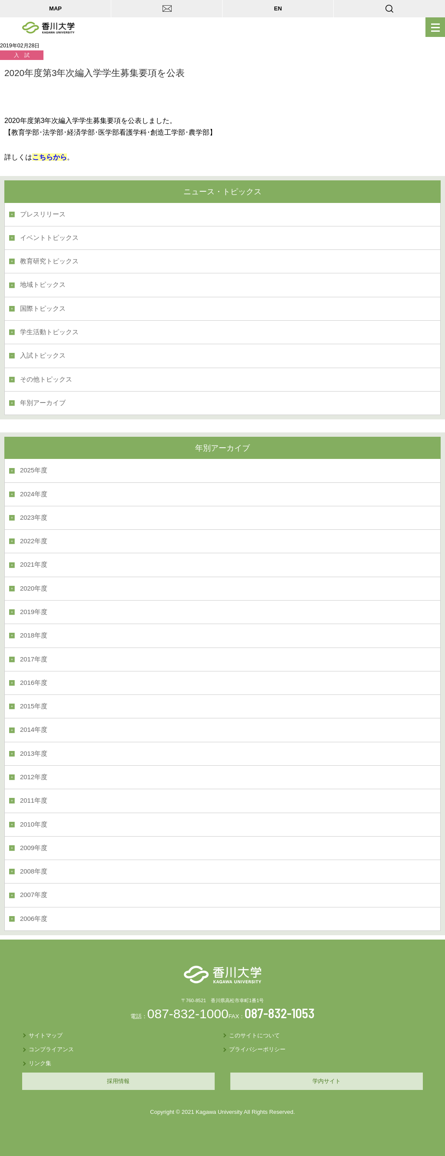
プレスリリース (43, 214)
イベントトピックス (49, 237)
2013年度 (33, 753)
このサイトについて (254, 1035)
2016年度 (33, 682)
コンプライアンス (51, 1049)
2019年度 (33, 611)
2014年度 (33, 729)
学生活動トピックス (49, 332)
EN (278, 8)
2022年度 (33, 541)
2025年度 (33, 470)
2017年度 (33, 659)
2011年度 (33, 800)
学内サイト (326, 1081)
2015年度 (33, 706)
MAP (55, 8)
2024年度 (33, 494)
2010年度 (33, 824)
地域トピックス (43, 284)
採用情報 (118, 1081)
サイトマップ (46, 1035)
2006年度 (33, 918)
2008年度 (33, 871)
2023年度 (33, 517)
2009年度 (33, 847)
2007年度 (33, 894)
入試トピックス (43, 355)
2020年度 (33, 588)
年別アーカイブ (43, 402)
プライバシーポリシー (257, 1049)
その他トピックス (46, 379)
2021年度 (33, 564)
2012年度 (33, 777)
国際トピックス (43, 308)
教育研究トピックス (49, 261)
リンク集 (40, 1063)
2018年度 (33, 635)
